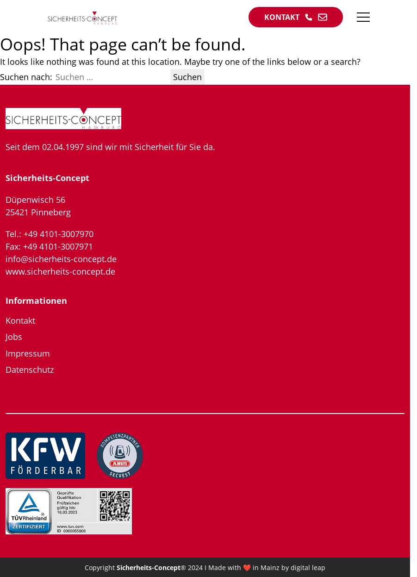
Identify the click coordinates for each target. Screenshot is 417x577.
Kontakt (20, 320)
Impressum (28, 353)
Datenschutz (30, 369)
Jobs (14, 336)
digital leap (308, 567)
